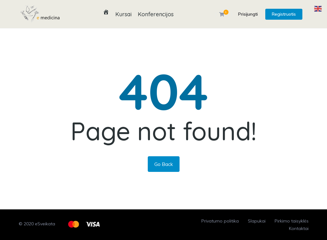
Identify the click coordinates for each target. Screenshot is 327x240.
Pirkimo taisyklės (292, 221)
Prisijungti (248, 14)
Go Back (163, 164)
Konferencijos (156, 14)
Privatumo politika (220, 221)
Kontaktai (299, 228)
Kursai (123, 14)
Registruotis (284, 14)
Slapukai (257, 221)
